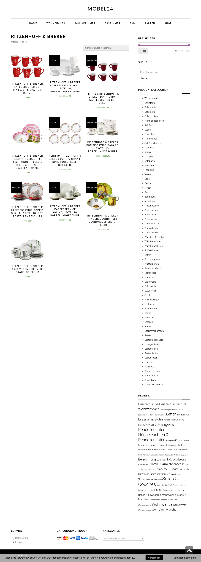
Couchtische (150, 134)
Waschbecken (151, 205)
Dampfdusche (151, 228)
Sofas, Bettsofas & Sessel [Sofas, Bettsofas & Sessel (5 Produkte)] (167, 485)
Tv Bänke (149, 147)
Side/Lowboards (152, 143)
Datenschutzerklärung (185, 557)
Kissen (147, 187)
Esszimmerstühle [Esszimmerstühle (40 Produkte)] (150, 419)
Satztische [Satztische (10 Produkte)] (184, 469)
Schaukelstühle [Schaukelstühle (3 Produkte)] (174, 474)
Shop (24, 41)
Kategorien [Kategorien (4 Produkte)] (170, 440)
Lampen (148, 156)
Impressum (21, 542)
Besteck (148, 322)
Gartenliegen (151, 357)
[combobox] (123, 538)
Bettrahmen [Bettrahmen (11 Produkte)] (183, 414)
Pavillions (149, 366)
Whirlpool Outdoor (153, 384)
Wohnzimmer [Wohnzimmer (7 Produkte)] (179, 505)
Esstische (149, 304)
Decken (148, 183)
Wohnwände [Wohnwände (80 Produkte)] (162, 504)
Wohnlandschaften (154, 120)
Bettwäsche (150, 286)
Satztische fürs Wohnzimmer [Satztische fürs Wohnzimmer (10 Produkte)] (153, 474)
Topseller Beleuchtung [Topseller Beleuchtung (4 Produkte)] (171, 490)
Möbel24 (101, 9)
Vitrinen (148, 326)
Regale (148, 152)
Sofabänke (149, 161)
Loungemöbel (151, 344)
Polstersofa (150, 107)
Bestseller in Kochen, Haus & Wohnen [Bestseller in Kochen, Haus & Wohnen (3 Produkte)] (152, 415)
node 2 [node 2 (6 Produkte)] (146, 464)
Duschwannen (151, 219)
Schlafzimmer (151, 250)
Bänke (147, 313)
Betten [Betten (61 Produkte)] (171, 414)
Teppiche (149, 170)
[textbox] (123, 538)
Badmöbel (149, 196)
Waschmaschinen (153, 246)
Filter (143, 50)
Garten (148, 335)
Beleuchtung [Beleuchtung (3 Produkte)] (164, 410)
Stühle (147, 295)
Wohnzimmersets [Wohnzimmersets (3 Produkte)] (144, 510)
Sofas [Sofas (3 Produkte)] (160, 480)
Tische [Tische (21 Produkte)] (158, 489)
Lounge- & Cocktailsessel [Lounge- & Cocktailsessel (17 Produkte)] (171, 459)
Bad (146, 192)
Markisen (149, 362)
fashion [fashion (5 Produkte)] (167, 420)
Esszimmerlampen (154, 330)
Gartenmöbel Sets (153, 339)
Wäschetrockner (152, 241)
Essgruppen (150, 308)
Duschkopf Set (152, 223)
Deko (147, 178)
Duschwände (151, 232)
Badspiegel (150, 214)
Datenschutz (21, 538)
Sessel (147, 129)
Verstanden (154, 557)
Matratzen (149, 277)
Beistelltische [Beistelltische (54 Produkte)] (148, 404)
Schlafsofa (149, 103)
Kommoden (150, 272)
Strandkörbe (150, 380)
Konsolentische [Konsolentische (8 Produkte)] (157, 445)
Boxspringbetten (152, 259)
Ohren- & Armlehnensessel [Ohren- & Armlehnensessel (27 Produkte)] (167, 464)
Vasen (147, 174)
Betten (147, 255)
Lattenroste (150, 281)
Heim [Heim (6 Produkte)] (154, 425)
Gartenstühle (151, 348)
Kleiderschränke (152, 268)
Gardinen (149, 165)
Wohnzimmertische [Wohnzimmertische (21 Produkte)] (164, 509)
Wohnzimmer (151, 98)
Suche (144, 78)
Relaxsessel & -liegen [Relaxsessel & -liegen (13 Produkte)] (166, 469)
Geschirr (148, 317)
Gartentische (151, 353)
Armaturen (149, 201)
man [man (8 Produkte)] (140, 464)
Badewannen (151, 210)
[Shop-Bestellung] (106, 48)
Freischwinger (151, 299)
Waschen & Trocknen (155, 237)
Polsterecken (151, 116)
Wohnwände (150, 138)
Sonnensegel (151, 375)
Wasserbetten (151, 263)
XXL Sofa (149, 125)
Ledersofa (149, 111)
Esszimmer (150, 290)
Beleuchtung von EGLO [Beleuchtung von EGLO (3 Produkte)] (177, 410)
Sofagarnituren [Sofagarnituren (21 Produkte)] (147, 479)
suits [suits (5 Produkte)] (151, 490)
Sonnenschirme (152, 371)
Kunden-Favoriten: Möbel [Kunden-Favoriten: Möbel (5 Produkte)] (162, 449)
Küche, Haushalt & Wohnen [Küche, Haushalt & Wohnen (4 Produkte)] (169, 455)
